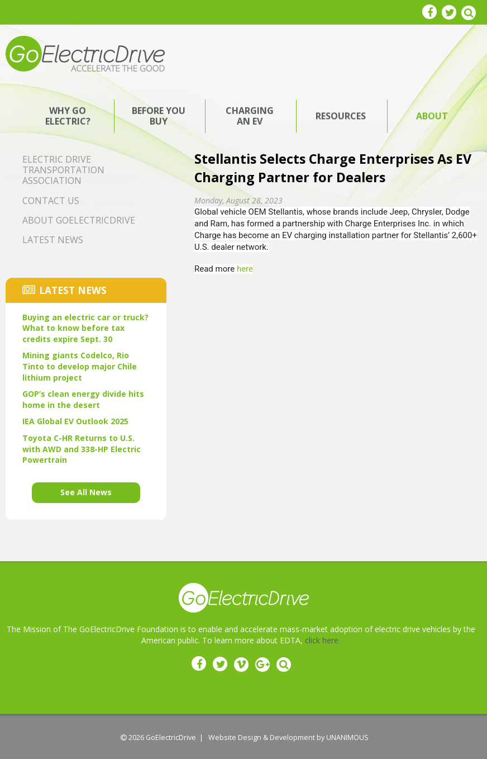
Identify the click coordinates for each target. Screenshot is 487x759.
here (245, 269)
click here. (322, 640)
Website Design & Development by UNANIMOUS (288, 737)
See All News (86, 492)
